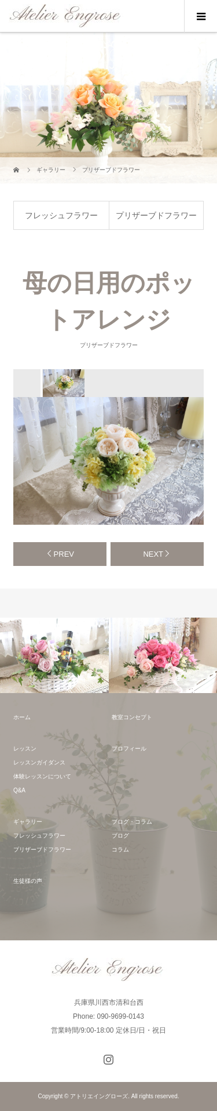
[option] (63, 383)
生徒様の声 (27, 881)
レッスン (24, 748)
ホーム (22, 717)
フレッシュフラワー (61, 215)
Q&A (19, 790)
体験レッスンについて (42, 776)
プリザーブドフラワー (156, 215)
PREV (64, 554)
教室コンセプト (132, 717)
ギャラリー (27, 821)
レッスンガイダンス (39, 762)
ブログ (120, 835)
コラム (120, 849)
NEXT (153, 554)
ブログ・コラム (132, 821)
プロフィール (129, 748)
